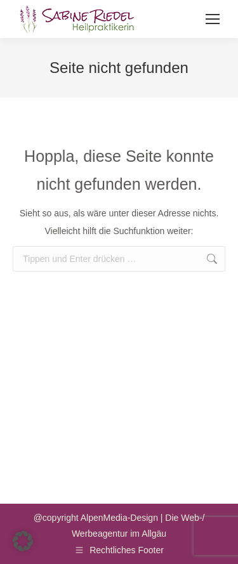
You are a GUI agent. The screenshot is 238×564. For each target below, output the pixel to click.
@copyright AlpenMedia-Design (96, 518)
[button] (23, 541)
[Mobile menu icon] (212, 19)
